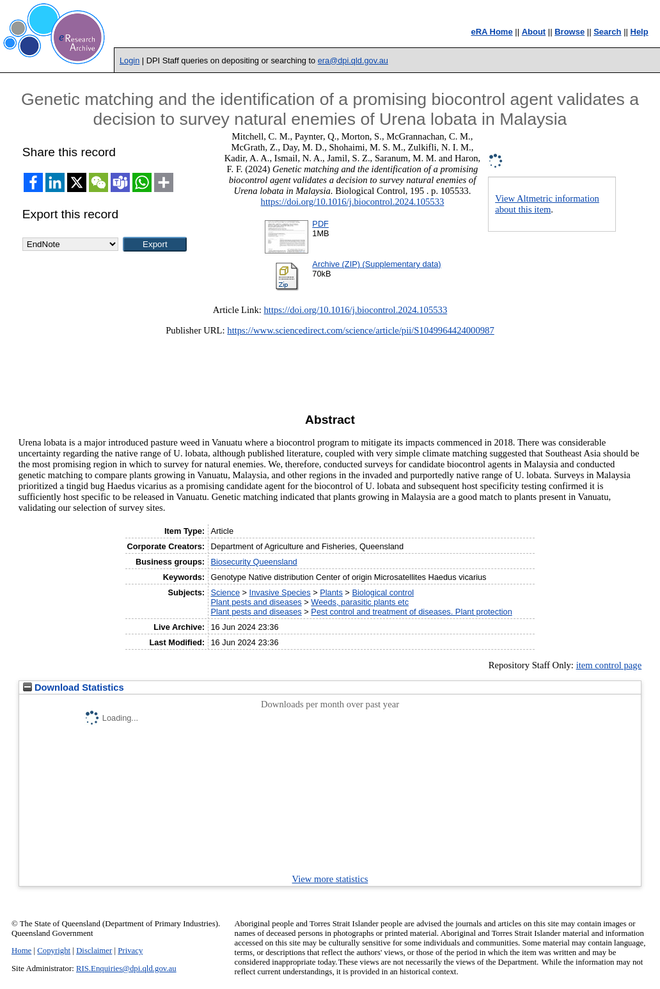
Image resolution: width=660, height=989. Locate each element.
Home (21, 950)
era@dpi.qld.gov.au (353, 60)
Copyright (53, 950)
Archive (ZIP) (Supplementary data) (376, 264)
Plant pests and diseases (255, 602)
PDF (320, 224)
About (534, 31)
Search (607, 31)
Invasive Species (280, 592)
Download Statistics (73, 687)
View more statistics (330, 879)
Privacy (130, 950)
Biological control (383, 592)
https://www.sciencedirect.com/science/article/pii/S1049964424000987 (360, 330)
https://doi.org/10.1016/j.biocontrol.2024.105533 (352, 202)
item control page (609, 665)
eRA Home (491, 31)
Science (225, 592)
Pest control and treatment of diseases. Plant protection (411, 611)
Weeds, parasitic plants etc (360, 602)
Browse (569, 31)
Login (129, 60)
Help (639, 31)
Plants (331, 592)
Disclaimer (94, 950)
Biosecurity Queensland (253, 562)
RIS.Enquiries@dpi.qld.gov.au (126, 968)
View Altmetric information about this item (547, 203)
